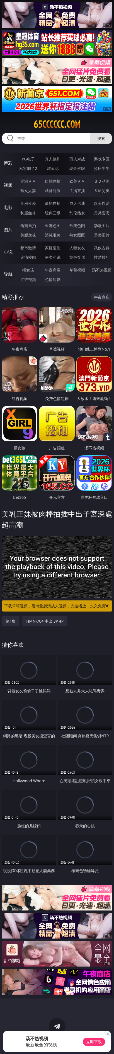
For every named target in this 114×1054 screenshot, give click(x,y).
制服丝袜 (28, 212)
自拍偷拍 (52, 181)
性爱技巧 (102, 257)
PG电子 (28, 159)
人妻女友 (77, 247)
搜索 (101, 138)
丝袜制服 (52, 190)
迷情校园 (28, 257)
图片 (8, 230)
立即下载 (94, 1041)
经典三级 (52, 212)
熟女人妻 (28, 190)
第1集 (11, 621)
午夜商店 (52, 270)
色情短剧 (52, 279)
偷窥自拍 (28, 225)
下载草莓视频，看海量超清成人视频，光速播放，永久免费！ (57, 606)
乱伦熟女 (77, 212)
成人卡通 (77, 203)
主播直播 (77, 190)
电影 (8, 207)
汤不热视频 (101, 270)
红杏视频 (28, 279)
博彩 (8, 163)
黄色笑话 (77, 257)
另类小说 (52, 257)
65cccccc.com (56, 124)
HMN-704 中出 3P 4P (45, 621)
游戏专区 (102, 159)
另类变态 (102, 212)
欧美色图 (77, 225)
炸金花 (53, 168)
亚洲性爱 (28, 203)
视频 (8, 185)
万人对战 (77, 159)
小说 (8, 252)
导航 (8, 274)
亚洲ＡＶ (28, 181)
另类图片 (102, 235)
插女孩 (28, 270)
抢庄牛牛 (102, 168)
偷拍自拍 (52, 203)
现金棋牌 (77, 168)
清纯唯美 (52, 235)
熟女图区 (77, 235)
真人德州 (52, 159)
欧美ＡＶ (77, 181)
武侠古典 (102, 247)
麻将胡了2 (28, 168)
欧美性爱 (102, 203)
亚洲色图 (52, 225)
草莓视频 (77, 270)
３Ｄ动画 (102, 181)
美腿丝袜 (28, 235)
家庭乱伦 (52, 247)
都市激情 (28, 247)
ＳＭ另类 (102, 190)
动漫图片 (102, 225)
